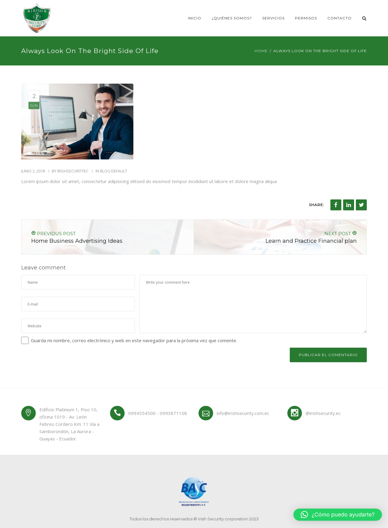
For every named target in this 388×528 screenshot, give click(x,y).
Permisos (306, 18)
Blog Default (113, 171)
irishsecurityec (73, 171)
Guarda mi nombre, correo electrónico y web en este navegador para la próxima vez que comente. (134, 340)
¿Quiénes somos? (232, 18)
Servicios (273, 18)
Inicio (194, 18)
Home (261, 50)
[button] (337, 515)
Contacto (339, 18)
